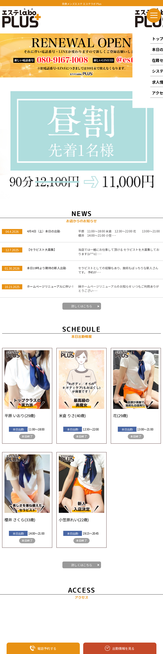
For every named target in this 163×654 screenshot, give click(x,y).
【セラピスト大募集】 (42, 131)
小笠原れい (68, 401)
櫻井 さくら (14, 401)
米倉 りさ (67, 297)
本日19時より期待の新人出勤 (46, 149)
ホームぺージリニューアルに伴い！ (50, 168)
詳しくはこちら (81, 187)
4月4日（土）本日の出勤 (43, 112)
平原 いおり (14, 297)
